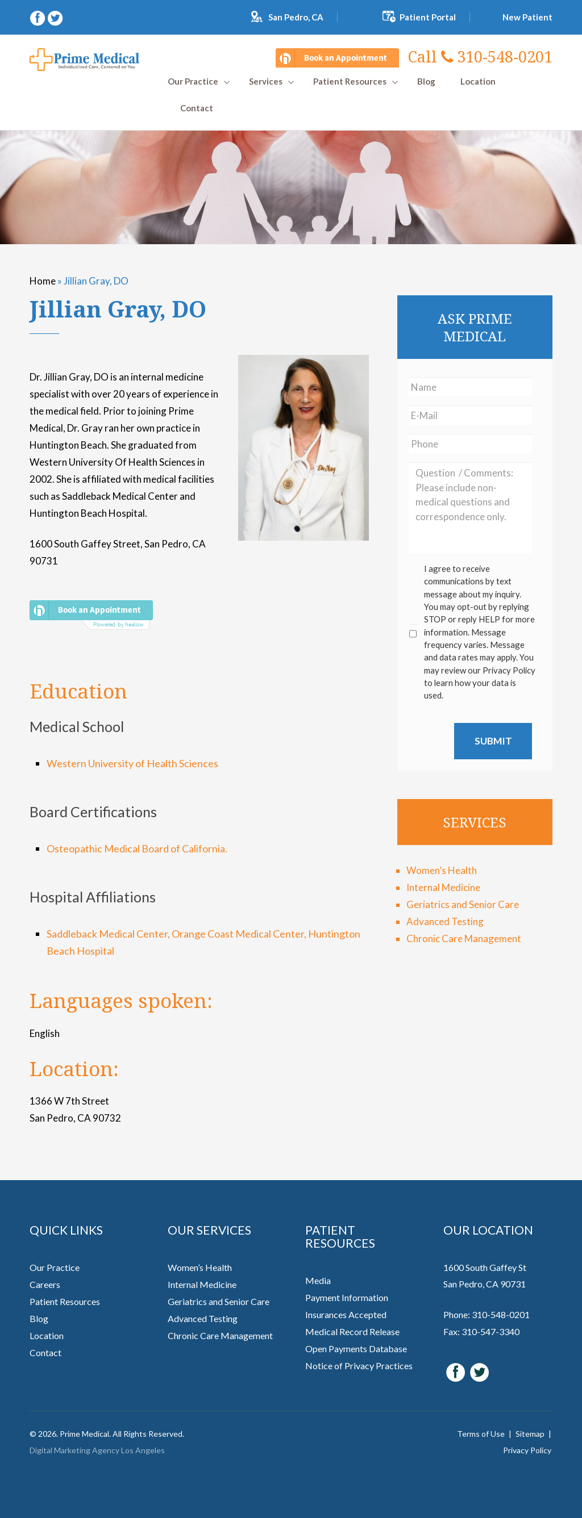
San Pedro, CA (295, 17)
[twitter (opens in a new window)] (55, 17)
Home (43, 281)
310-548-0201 (480, 56)
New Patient (527, 17)
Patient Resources (349, 81)
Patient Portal (428, 17)
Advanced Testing (445, 921)
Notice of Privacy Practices (359, 1365)
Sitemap (530, 1433)
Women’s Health (441, 870)
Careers (45, 1284)
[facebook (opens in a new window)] (38, 17)
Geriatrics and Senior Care (462, 904)
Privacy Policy (527, 1450)
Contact (196, 108)
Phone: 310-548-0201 (486, 1314)
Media (318, 1280)
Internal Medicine (443, 887)
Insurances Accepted (345, 1314)
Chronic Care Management (463, 938)
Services (265, 81)
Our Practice (193, 81)
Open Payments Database (356, 1348)
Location (478, 81)
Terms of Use (481, 1433)
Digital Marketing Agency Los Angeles (97, 1450)
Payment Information (346, 1297)
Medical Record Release (352, 1331)
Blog (426, 81)
